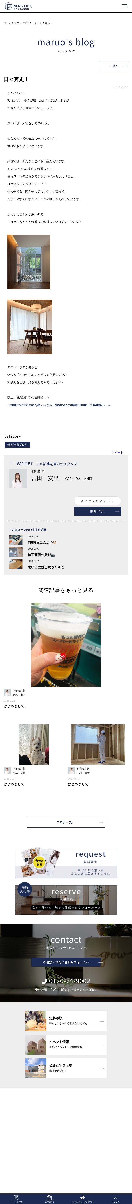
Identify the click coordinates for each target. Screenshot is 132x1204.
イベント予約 (16, 1199)
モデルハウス (82, 1199)
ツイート (117, 452)
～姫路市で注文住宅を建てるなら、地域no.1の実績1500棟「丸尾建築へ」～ (59, 405)
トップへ (115, 1199)
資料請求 (49, 1199)
